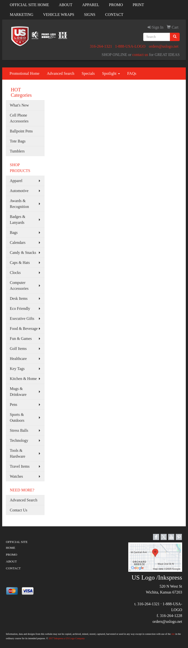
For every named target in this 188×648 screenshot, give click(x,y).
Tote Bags (17, 141)
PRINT (138, 5)
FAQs (131, 73)
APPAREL (90, 5)
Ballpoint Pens (21, 131)
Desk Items (18, 298)
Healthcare (18, 358)
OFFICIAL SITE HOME (29, 5)
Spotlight (111, 73)
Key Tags (17, 369)
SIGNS (89, 14)
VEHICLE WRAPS (58, 14)
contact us (140, 55)
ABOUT (65, 5)
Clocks (15, 272)
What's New (19, 105)
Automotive (19, 191)
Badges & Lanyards (17, 220)
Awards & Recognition (19, 204)
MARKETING (21, 14)
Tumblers (17, 151)
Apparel (16, 181)
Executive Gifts (22, 318)
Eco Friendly (20, 308)
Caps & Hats (20, 262)
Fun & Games (21, 338)
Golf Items (18, 348)
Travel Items (20, 466)
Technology (19, 440)
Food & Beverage (24, 328)
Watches (16, 476)
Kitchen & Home (23, 379)
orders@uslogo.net (163, 46)
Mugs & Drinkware (18, 392)
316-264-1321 (101, 46)
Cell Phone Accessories (19, 118)
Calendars (17, 242)
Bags (14, 232)
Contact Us (18, 510)
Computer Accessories (19, 286)
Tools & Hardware (17, 453)
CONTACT (114, 14)
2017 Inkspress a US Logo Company (67, 638)
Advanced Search (60, 73)
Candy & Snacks (23, 252)
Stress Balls (19, 430)
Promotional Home (24, 73)
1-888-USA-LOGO (130, 46)
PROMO (116, 5)
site (173, 634)
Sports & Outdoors (17, 417)
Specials (88, 73)
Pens (13, 404)
